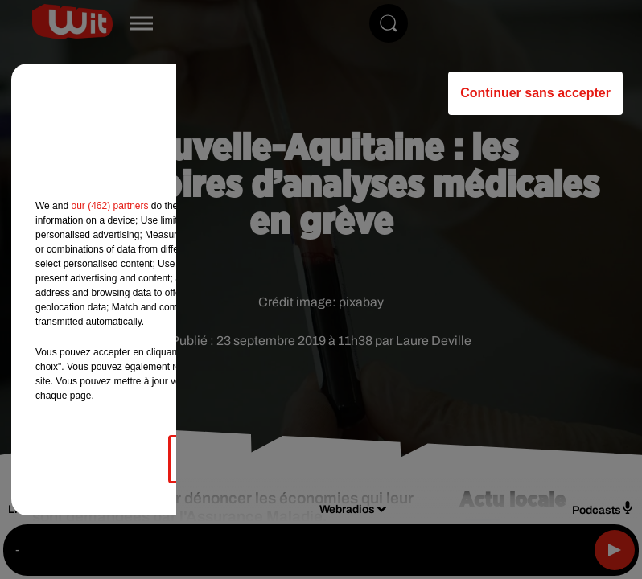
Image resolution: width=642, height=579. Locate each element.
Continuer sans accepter (535, 93)
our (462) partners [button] (109, 205)
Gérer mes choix (240, 459)
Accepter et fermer (401, 459)
